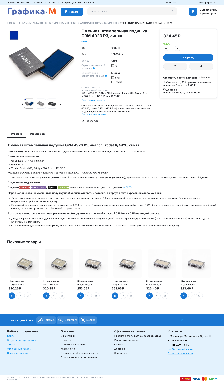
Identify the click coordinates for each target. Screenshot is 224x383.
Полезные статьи (41, 2)
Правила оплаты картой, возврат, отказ (137, 335)
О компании (68, 335)
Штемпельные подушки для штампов (98, 23)
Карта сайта (68, 348)
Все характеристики (93, 100)
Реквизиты (13, 2)
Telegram (46, 320)
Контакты (25, 2)
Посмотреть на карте (180, 353)
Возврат (66, 2)
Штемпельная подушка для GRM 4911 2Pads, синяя (120, 282)
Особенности (37, 133)
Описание (16, 133)
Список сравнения (17, 353)
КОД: (84, 53)
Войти (10, 335)
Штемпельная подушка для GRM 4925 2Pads (16, 282)
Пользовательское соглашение (79, 357)
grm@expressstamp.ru (180, 349)
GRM (84, 41)
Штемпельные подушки (65, 23)
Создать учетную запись (21, 340)
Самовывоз (90, 2)
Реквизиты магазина (126, 340)
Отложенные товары (19, 348)
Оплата (55, 2)
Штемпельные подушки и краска (35, 23)
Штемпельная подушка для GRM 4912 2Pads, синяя (188, 282)
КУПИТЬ (127, 187)
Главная (11, 23)
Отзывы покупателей (73, 344)
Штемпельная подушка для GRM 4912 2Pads (154, 282)
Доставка (77, 2)
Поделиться (90, 120)
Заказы (11, 344)
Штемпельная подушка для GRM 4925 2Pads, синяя (51, 282)
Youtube (88, 320)
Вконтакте (67, 320)
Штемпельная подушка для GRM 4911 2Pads (86, 282)
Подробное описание (94, 114)
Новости (66, 340)
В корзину (188, 57)
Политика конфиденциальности (79, 353)
